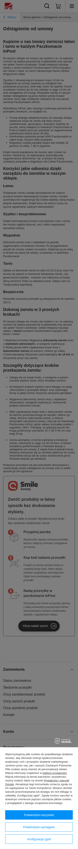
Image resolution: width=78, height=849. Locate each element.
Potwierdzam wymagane (39, 827)
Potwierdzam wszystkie (39, 815)
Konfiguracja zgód (39, 839)
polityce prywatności (54, 773)
